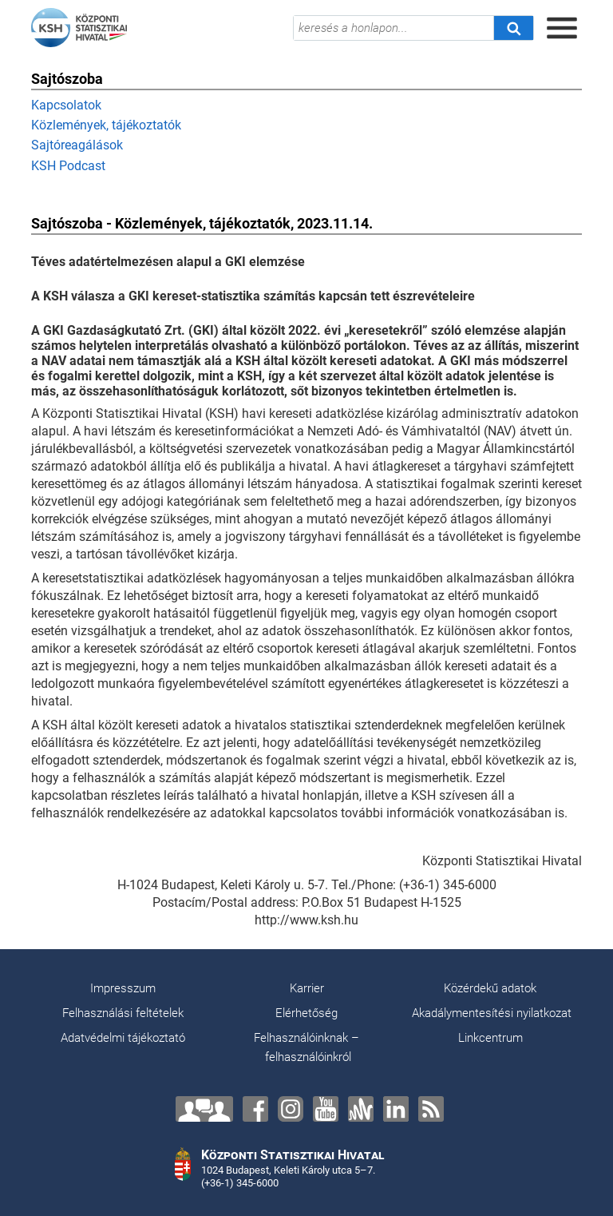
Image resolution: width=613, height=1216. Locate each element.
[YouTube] (325, 1109)
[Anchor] (361, 1109)
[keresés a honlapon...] (393, 28)
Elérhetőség (306, 1013)
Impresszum (123, 988)
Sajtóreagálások (77, 145)
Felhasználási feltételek (123, 1013)
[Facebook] (255, 1109)
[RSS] (431, 1109)
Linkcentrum (490, 1038)
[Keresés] (513, 28)
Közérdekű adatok (490, 988)
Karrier (307, 988)
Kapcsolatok (66, 105)
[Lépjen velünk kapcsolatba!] (204, 1109)
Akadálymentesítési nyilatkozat (491, 1013)
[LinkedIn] (396, 1109)
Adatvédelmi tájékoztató (123, 1038)
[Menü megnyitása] (562, 28)
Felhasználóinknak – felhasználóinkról (306, 1047)
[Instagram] (290, 1109)
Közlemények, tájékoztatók (106, 125)
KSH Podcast (68, 165)
